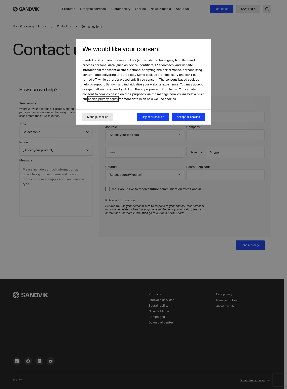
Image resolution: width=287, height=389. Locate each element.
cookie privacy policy (103, 99)
